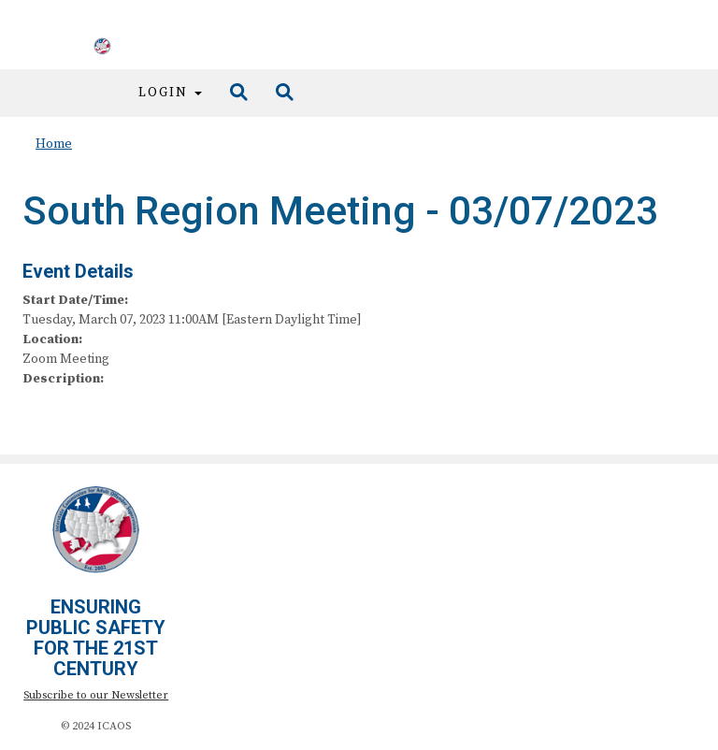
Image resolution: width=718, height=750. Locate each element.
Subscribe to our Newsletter (95, 695)
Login (170, 92)
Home (54, 144)
